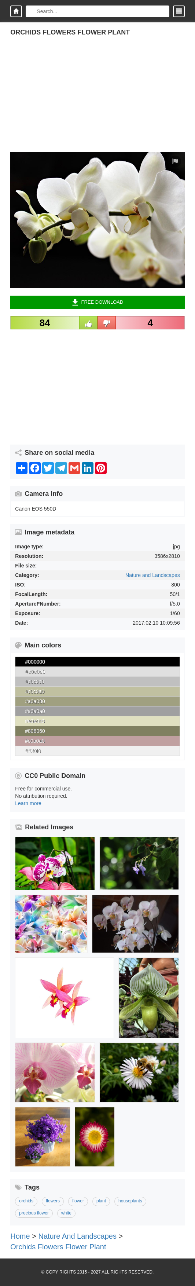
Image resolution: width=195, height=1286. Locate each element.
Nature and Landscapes (152, 575)
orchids (26, 1200)
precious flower (34, 1213)
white (66, 1213)
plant (101, 1200)
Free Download (98, 302)
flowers (53, 1200)
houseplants (130, 1200)
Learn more (28, 803)
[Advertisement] (97, 100)
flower (78, 1200)
